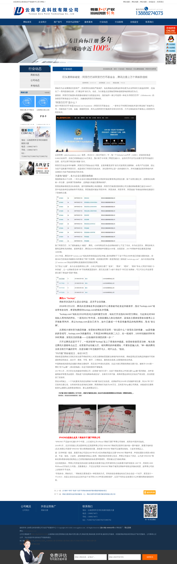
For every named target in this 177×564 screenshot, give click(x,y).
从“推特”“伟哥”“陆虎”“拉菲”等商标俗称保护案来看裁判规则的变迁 (84, 491)
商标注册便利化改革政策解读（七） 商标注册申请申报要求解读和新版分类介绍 (88, 494)
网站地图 (126, 2)
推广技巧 (58, 22)
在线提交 (152, 2)
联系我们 (160, 2)
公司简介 (25, 510)
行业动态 (104, 22)
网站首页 (27, 22)
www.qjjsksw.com (30, 531)
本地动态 (35, 85)
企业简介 (43, 22)
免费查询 (150, 557)
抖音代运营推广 (73, 22)
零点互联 (128, 528)
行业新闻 (119, 22)
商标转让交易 (43, 534)
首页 (115, 69)
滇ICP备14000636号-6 (107, 528)
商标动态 (35, 75)
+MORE (46, 92)
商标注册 (44, 510)
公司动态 (35, 80)
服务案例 (88, 22)
